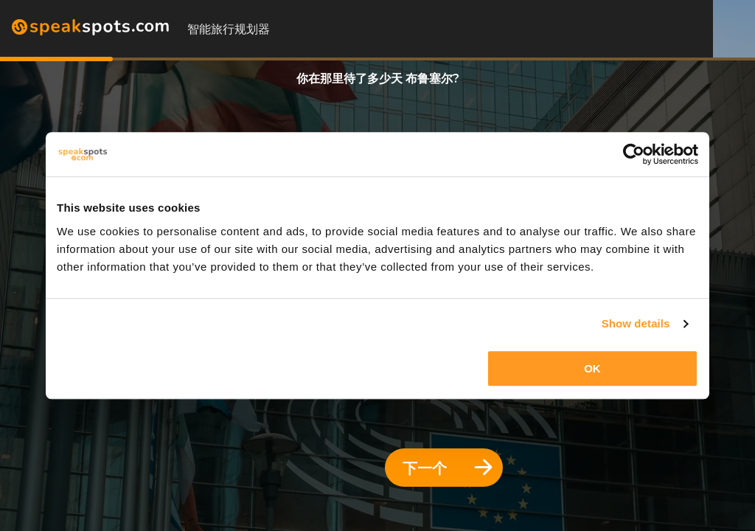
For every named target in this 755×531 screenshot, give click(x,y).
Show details (636, 323)
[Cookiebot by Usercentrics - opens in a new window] (633, 154)
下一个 (448, 468)
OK (592, 368)
